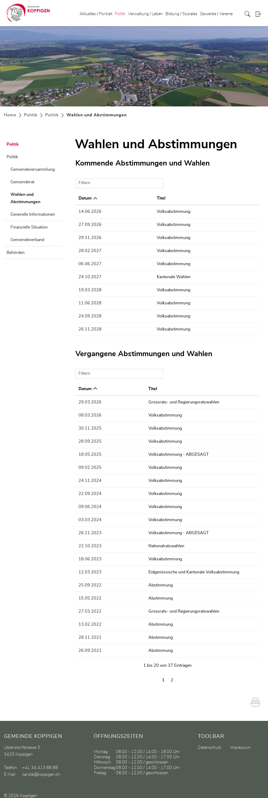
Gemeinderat (22, 182)
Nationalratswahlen (133, 540)
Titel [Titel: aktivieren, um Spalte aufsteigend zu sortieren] (119, 198)
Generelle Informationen (32, 214)
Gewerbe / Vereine (216, 14)
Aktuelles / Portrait (96, 14)
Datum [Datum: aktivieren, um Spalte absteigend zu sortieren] (85, 198)
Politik (120, 14)
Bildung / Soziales (181, 14)
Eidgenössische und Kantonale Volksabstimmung (160, 566)
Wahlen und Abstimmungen (36, 198)
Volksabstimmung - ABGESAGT (145, 451)
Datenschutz (209, 740)
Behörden (16, 252)
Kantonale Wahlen (132, 275)
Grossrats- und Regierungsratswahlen (150, 399)
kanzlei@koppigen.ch (41, 767)
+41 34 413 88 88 (40, 760)
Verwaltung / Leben (145, 14)
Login (260, 14)
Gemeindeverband (27, 240)
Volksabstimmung (132, 211)
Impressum (240, 740)
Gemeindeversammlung (32, 169)
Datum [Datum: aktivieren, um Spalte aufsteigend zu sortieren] (85, 386)
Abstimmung (127, 579)
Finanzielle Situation (29, 227)
